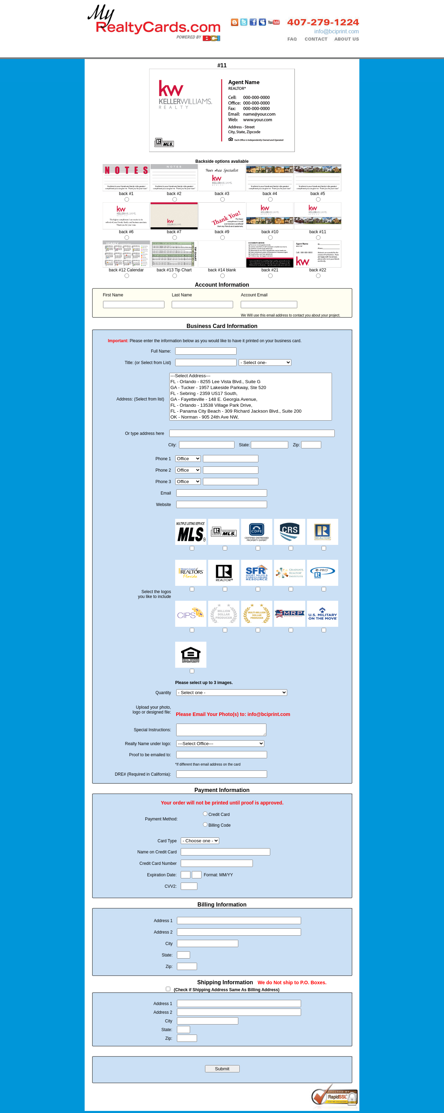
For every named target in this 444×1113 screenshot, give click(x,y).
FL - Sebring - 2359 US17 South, (251, 394)
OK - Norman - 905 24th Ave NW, (251, 417)
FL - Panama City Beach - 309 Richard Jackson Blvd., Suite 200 (251, 411)
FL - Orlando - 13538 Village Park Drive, (251, 405)
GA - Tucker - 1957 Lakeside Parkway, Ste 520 (251, 388)
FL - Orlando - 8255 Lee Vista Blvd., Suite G (251, 382)
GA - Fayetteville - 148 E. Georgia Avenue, (251, 400)
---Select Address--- (251, 376)
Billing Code (219, 827)
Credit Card (219, 816)
